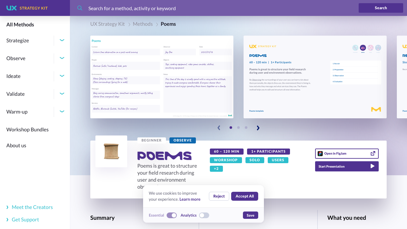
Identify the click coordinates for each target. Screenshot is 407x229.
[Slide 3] (246, 127)
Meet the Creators (29, 207)
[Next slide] (258, 128)
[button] (161, 77)
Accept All (245, 196)
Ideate (13, 76)
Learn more (189, 199)
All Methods (20, 25)
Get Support (22, 220)
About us (16, 145)
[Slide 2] (238, 127)
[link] (151, 140)
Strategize (17, 41)
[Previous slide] (219, 128)
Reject (219, 196)
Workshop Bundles (27, 130)
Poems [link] (168, 24)
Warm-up (17, 112)
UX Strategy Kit (107, 24)
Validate (15, 94)
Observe (15, 58)
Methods (143, 24)
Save (250, 215)
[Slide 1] (231, 127)
